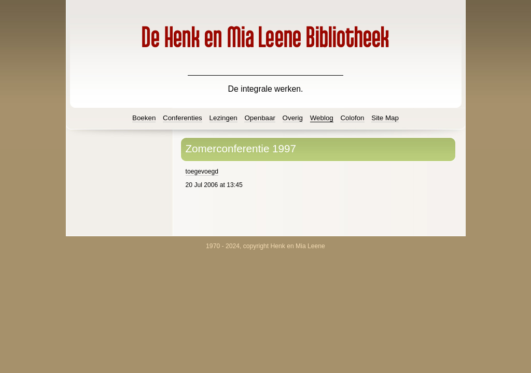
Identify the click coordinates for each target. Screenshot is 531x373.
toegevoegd (202, 171)
